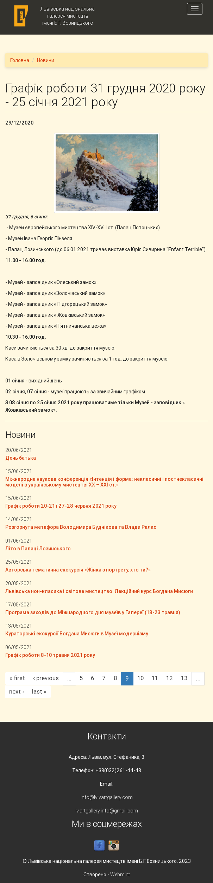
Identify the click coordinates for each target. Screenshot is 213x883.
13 (184, 678)
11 (155, 678)
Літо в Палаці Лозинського (38, 548)
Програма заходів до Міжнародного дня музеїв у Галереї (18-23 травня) (92, 612)
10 (140, 678)
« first (17, 678)
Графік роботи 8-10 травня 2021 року (50, 655)
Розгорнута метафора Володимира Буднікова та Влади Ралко (81, 527)
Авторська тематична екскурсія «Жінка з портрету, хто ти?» (78, 570)
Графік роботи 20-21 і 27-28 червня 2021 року (61, 506)
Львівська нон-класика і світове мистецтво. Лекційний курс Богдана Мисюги (99, 591)
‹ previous (46, 678)
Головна (19, 60)
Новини (45, 60)
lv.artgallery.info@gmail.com (106, 811)
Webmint (120, 874)
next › (16, 691)
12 (169, 678)
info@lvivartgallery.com (107, 797)
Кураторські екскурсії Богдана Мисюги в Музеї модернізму (76, 633)
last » (39, 691)
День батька (20, 458)
